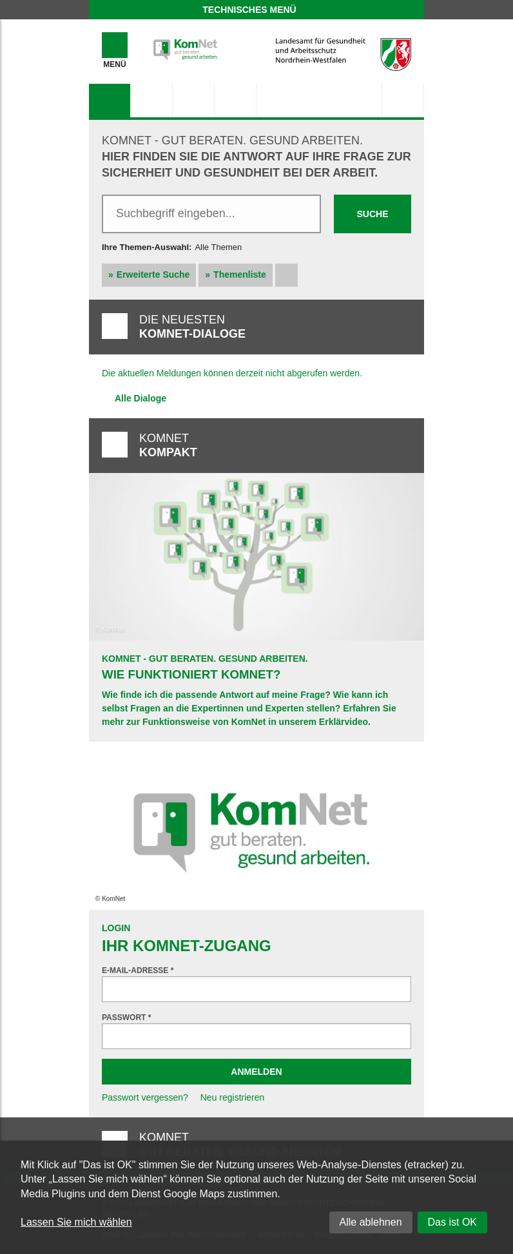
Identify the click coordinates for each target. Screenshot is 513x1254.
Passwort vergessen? (145, 1097)
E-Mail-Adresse (137, 970)
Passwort (126, 1017)
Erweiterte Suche (153, 274)
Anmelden (256, 1071)
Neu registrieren (232, 1097)
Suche (372, 214)
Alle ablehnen (371, 1222)
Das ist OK (452, 1222)
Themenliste (239, 274)
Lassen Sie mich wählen (76, 1222)
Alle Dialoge (140, 398)
